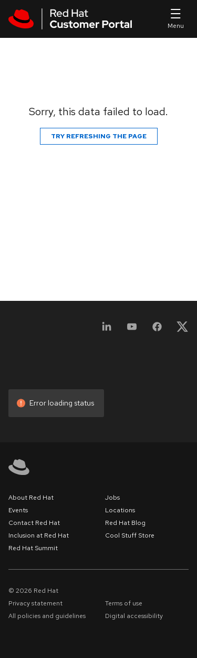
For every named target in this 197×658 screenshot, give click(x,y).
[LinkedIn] (106, 330)
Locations (120, 510)
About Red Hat (31, 497)
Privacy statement (35, 603)
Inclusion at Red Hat (38, 535)
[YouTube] (132, 330)
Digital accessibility (134, 616)
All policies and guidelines (47, 616)
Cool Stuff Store (129, 535)
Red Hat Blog (125, 523)
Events (18, 510)
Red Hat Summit (33, 548)
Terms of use (123, 603)
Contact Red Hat (34, 523)
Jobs (112, 497)
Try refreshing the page (99, 136)
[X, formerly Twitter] (182, 330)
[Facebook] (157, 330)
